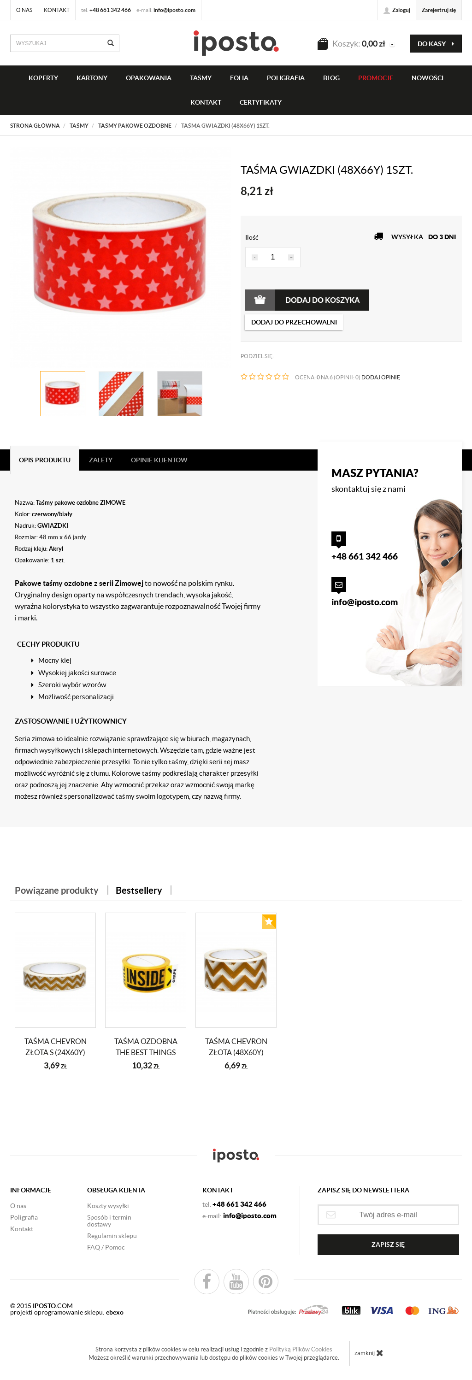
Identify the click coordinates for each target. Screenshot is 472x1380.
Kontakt (57, 10)
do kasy (436, 43)
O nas (24, 10)
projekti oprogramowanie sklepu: (67, 1312)
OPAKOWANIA (148, 78)
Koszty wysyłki (108, 1205)
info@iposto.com (174, 10)
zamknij (369, 1352)
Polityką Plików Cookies (300, 1349)
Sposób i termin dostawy (109, 1221)
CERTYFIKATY (261, 102)
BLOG (331, 78)
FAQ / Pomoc (106, 1247)
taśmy (201, 78)
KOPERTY (43, 78)
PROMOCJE (375, 78)
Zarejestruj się (439, 10)
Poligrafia (286, 78)
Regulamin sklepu (112, 1235)
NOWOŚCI (427, 78)
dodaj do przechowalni (294, 322)
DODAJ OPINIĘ (380, 377)
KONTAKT (205, 102)
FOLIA (239, 78)
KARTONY (92, 78)
